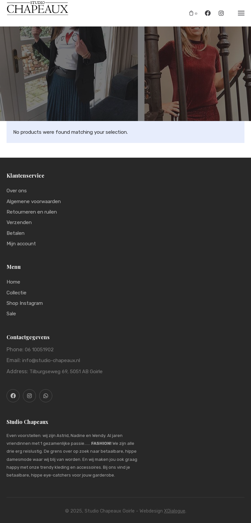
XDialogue (174, 511)
